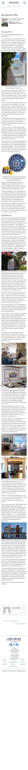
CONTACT (22, 659)
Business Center (13, 666)
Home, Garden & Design (15, 20)
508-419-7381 (15, 652)
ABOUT (4, 659)
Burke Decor (14, 514)
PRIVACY (22, 662)
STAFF (4, 662)
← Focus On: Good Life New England (9, 621)
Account (19, 6)
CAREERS (4, 664)
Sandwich (7, 497)
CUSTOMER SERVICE (13, 662)
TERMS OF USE (22, 664)
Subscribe (9, 6)
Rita (18, 194)
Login (14, 6)
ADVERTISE (13, 664)
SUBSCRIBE (13, 659)
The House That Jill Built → (21, 623)
